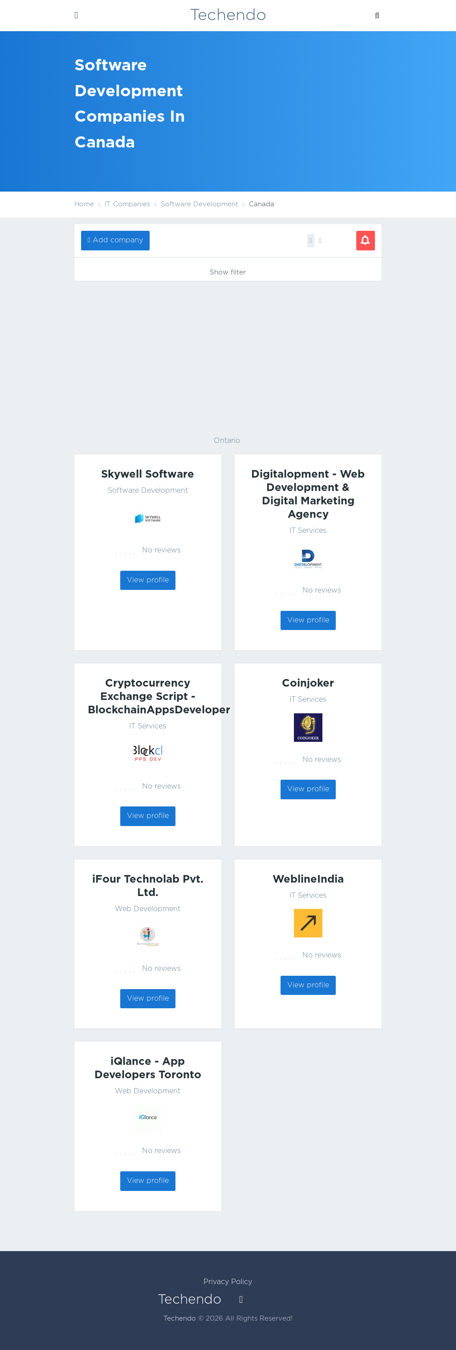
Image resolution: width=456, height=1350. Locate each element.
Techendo (228, 15)
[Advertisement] (228, 356)
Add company (118, 240)
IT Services (307, 531)
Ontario (227, 441)
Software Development (148, 490)
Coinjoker (308, 683)
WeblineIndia (308, 879)
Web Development (147, 909)
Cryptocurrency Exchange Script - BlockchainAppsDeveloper (159, 697)
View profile (148, 580)
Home (84, 204)
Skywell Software (147, 474)
